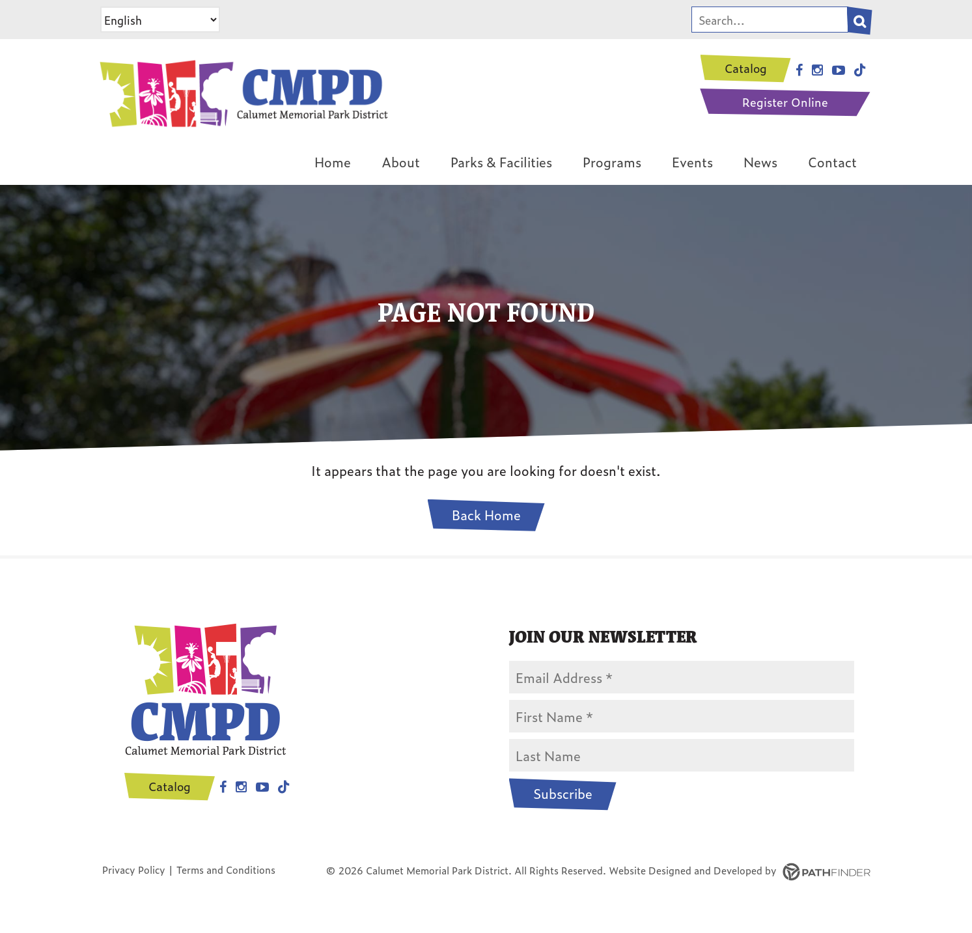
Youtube (262, 787)
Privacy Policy (133, 869)
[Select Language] (160, 20)
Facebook (223, 787)
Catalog (746, 68)
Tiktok (284, 787)
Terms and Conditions (225, 869)
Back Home (486, 514)
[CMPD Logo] (242, 90)
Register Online (785, 102)
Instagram (241, 787)
